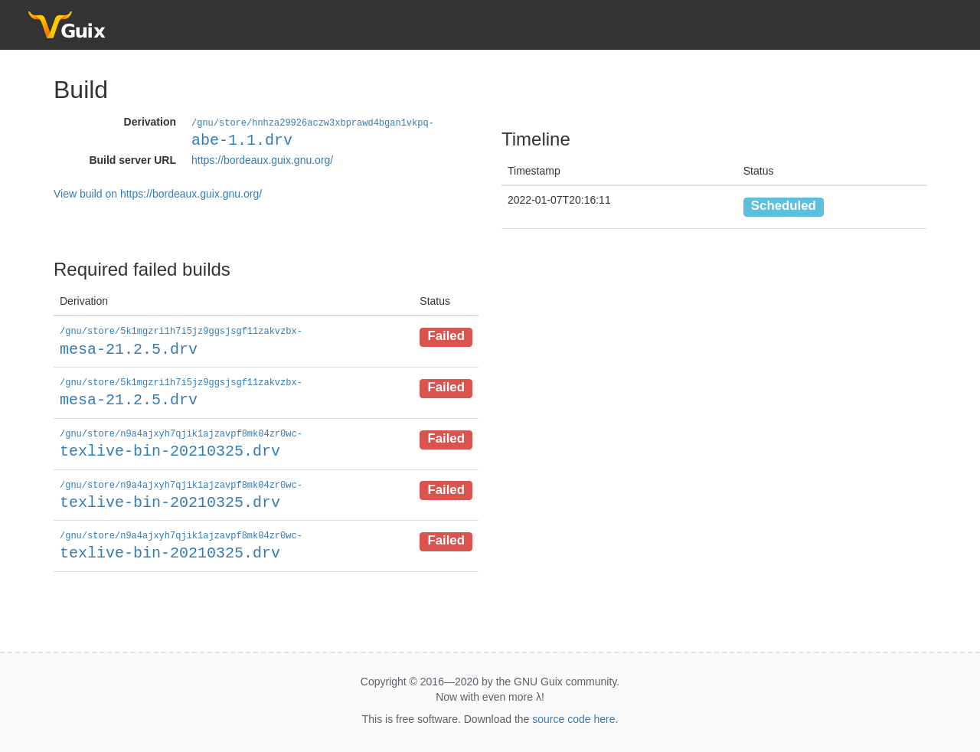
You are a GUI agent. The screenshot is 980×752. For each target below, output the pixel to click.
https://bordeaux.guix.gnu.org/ (262, 159)
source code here (573, 714)
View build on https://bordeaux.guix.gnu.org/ (158, 193)
